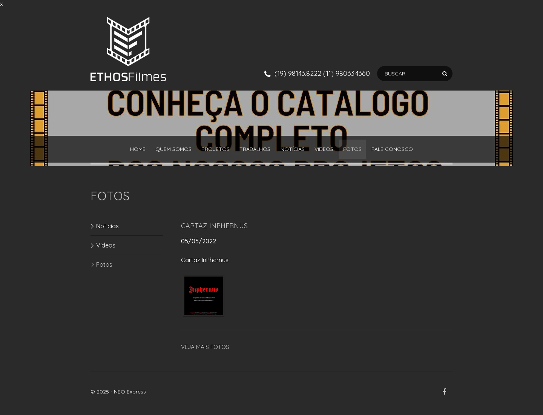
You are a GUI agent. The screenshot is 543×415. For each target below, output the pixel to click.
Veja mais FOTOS (205, 350)
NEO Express (130, 395)
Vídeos (334, 151)
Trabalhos (251, 151)
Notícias (296, 151)
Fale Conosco (416, 151)
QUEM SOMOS (157, 151)
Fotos (369, 151)
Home (114, 151)
